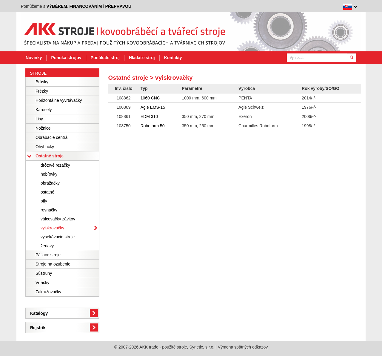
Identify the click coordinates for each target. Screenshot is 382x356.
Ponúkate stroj (105, 57)
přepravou (118, 6)
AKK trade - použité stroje (163, 347)
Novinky (34, 57)
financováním (86, 6)
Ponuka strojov (66, 57)
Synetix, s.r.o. (201, 347)
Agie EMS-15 (153, 107)
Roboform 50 (153, 125)
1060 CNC (150, 98)
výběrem (57, 6)
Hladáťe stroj (142, 57)
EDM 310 (149, 116)
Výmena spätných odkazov (243, 347)
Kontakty (173, 57)
